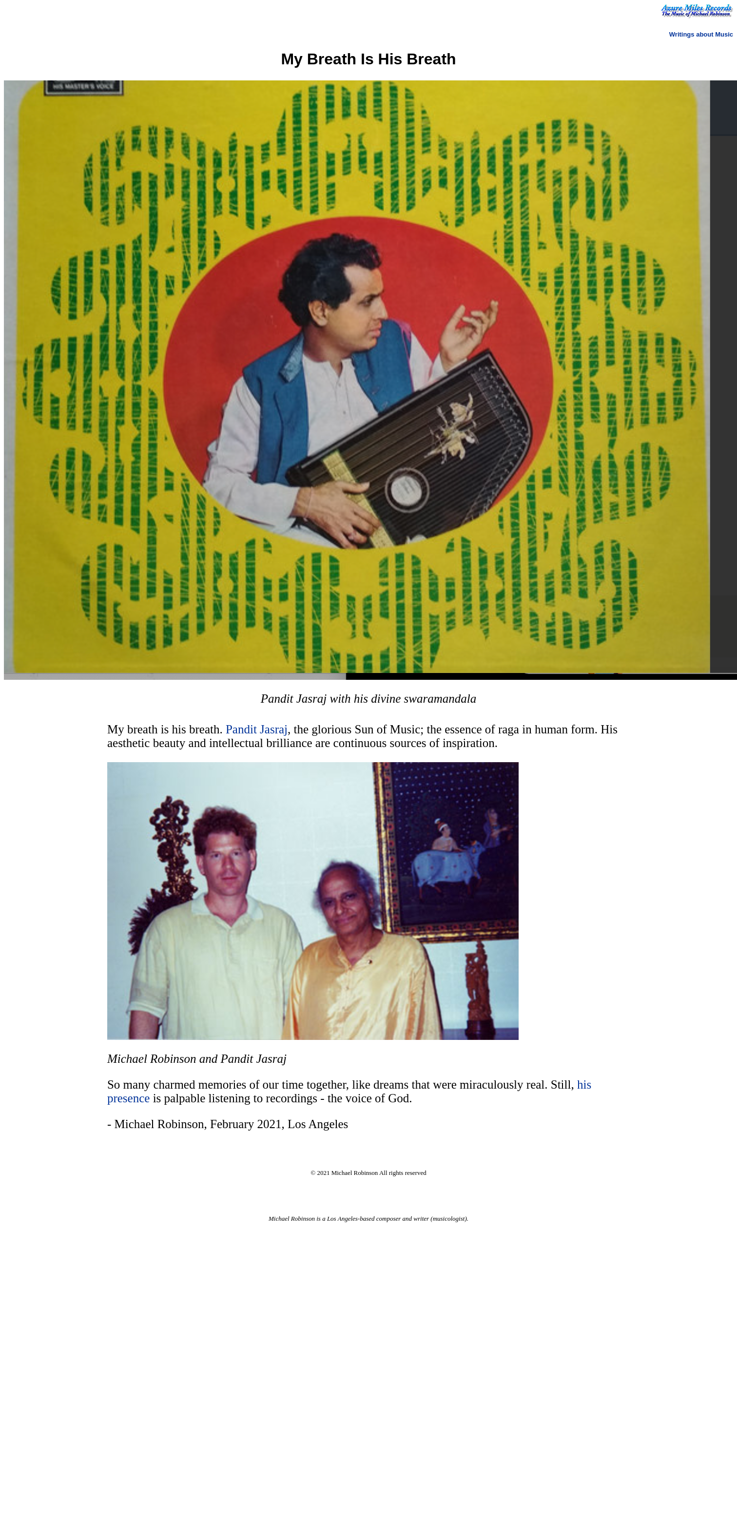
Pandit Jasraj (257, 729)
